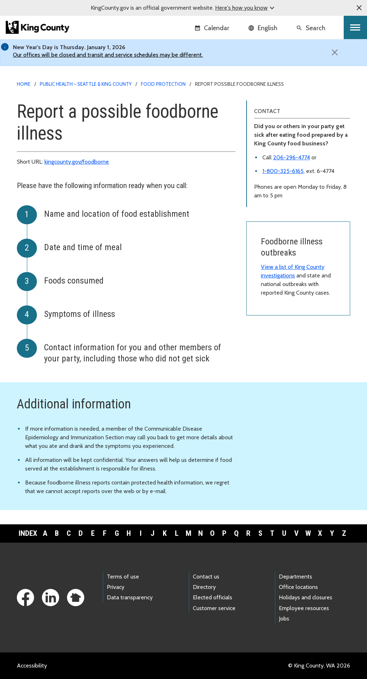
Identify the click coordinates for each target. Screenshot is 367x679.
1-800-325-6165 (283, 171)
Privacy (115, 587)
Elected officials (212, 597)
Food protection (163, 84)
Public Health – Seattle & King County (86, 84)
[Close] (334, 52)
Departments (295, 576)
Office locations (298, 587)
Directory (204, 587)
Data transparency (130, 597)
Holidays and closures (305, 597)
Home (23, 84)
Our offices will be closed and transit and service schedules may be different (107, 54)
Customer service (214, 608)
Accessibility (32, 665)
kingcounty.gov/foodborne (76, 161)
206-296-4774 (291, 157)
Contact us (206, 576)
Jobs (284, 618)
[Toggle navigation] (355, 27)
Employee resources (304, 608)
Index (28, 533)
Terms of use (123, 576)
